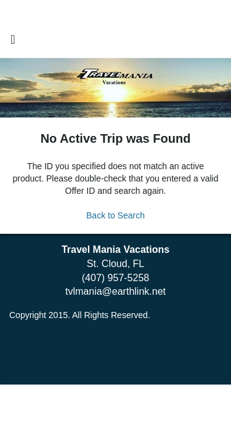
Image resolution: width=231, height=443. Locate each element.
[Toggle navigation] (13, 42)
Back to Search (115, 215)
